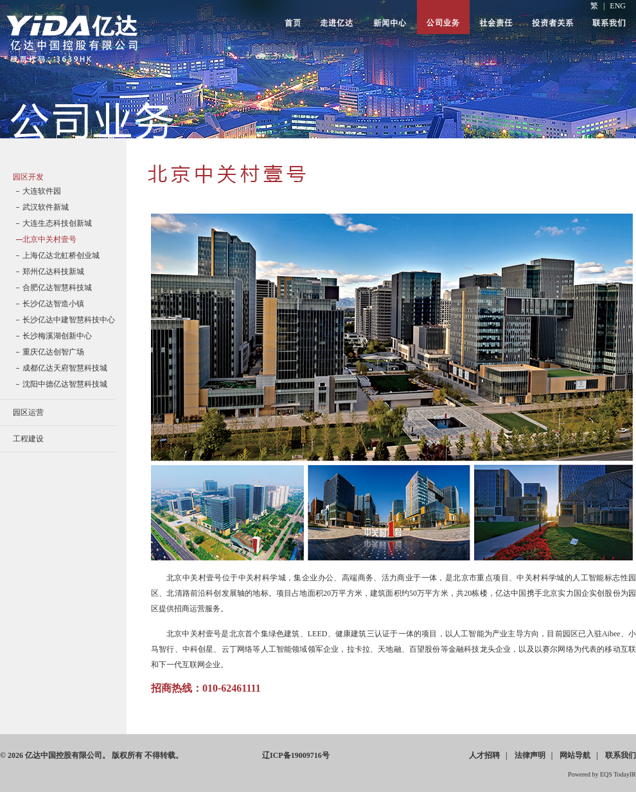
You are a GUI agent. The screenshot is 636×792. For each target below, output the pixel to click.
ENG (618, 5)
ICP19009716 (296, 755)
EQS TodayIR (618, 774)
